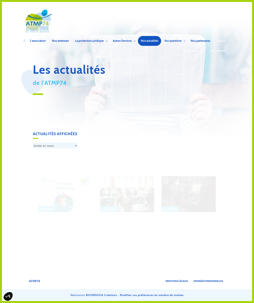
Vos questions (173, 41)
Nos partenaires (200, 41)
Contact (221, 41)
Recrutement (218, 50)
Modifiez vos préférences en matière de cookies (152, 295)
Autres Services (122, 41)
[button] (8, 296)
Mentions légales (177, 281)
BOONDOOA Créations (101, 295)
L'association (38, 41)
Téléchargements (194, 50)
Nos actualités (149, 41)
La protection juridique (89, 41)
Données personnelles (208, 281)
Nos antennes (60, 41)
